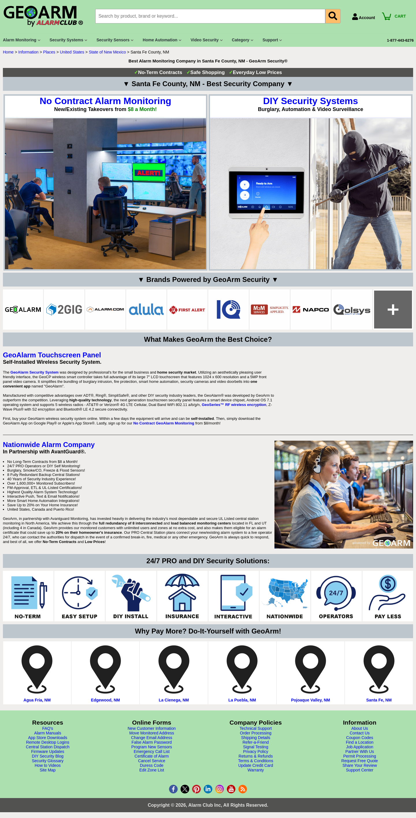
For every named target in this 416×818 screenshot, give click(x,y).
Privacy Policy (255, 751)
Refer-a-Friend (255, 742)
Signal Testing (255, 747)
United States (72, 52)
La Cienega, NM (174, 700)
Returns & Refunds (256, 756)
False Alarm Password (151, 742)
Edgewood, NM (105, 700)
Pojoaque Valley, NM (310, 700)
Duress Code (152, 765)
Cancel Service (151, 760)
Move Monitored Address (151, 733)
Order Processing (256, 733)
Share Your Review (359, 765)
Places (49, 52)
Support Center (360, 770)
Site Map (47, 770)
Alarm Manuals (47, 733)
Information (28, 52)
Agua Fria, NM (37, 700)
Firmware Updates (47, 751)
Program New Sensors (151, 747)
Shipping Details (255, 737)
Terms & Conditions (255, 760)
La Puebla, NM (242, 700)
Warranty (256, 770)
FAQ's (47, 728)
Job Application (359, 747)
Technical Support (255, 728)
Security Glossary (48, 760)
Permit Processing (359, 756)
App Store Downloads (47, 737)
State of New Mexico (107, 52)
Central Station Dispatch (48, 747)
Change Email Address (151, 737)
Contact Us (359, 733)
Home (8, 52)
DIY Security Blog (47, 756)
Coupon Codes (359, 737)
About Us (359, 728)
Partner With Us (360, 751)
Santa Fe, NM (379, 700)
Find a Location (360, 742)
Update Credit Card (255, 765)
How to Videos (48, 765)
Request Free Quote (359, 760)
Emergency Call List (152, 751)
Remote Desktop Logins (47, 742)
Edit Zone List (151, 770)
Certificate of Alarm (152, 756)
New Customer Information (152, 728)
